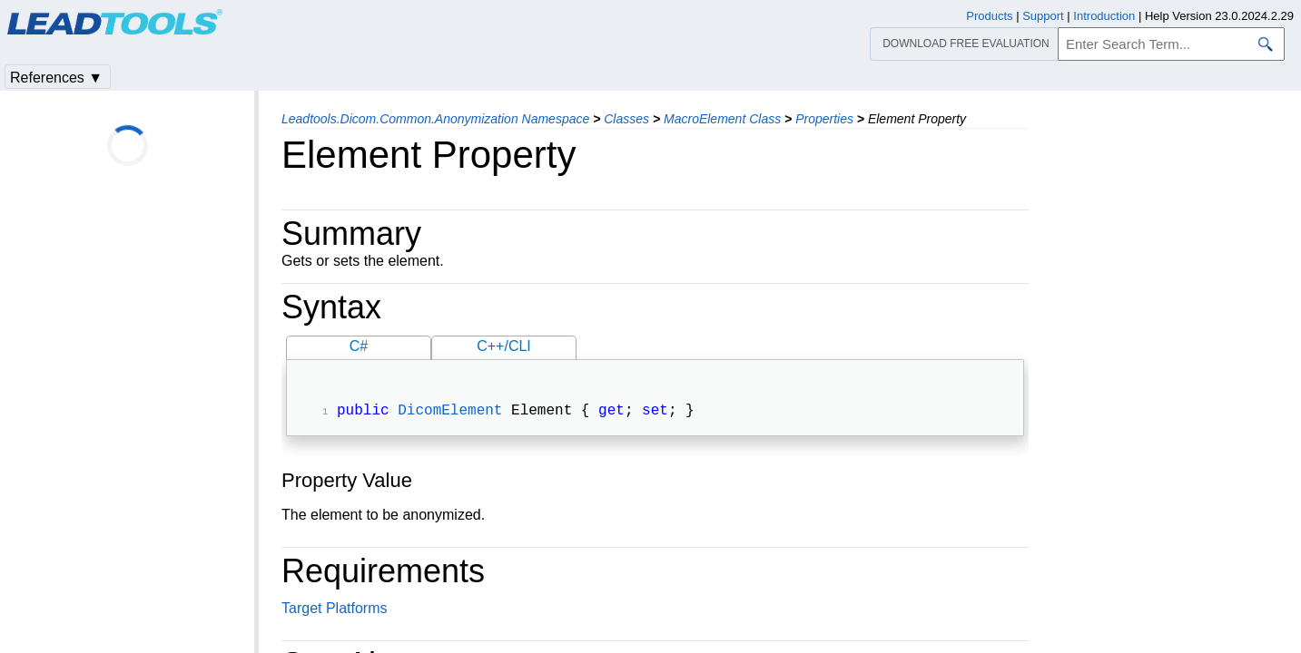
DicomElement (450, 413)
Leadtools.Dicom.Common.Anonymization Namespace (435, 119)
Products (989, 16)
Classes (626, 119)
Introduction (1104, 16)
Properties (824, 119)
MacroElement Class (722, 119)
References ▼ (56, 77)
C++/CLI (504, 346)
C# (359, 346)
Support (1043, 16)
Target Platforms (334, 610)
